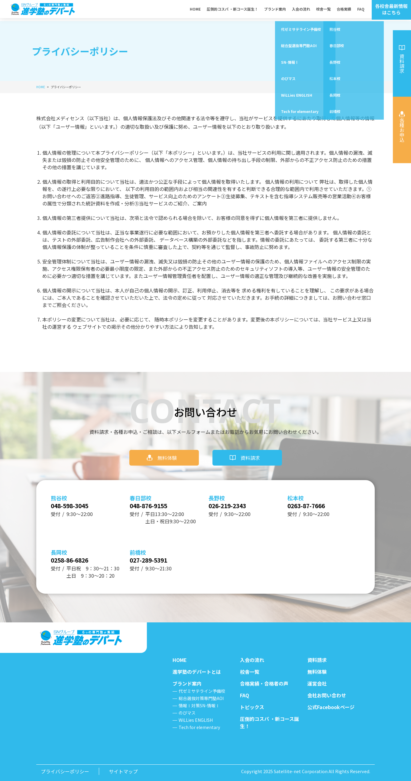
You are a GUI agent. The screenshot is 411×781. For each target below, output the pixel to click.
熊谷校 (59, 491)
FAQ (360, 10)
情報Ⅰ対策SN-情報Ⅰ (199, 705)
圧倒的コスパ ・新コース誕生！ (232, 10)
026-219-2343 (235, 500)
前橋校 (138, 549)
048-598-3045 (78, 500)
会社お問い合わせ (326, 695)
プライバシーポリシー (65, 771)
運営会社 (317, 683)
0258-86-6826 (78, 558)
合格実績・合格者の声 (264, 683)
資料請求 (250, 450)
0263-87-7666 (314, 500)
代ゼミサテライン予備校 (202, 691)
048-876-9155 (156, 500)
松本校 (295, 491)
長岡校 (59, 549)
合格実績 (344, 10)
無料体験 (167, 450)
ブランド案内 (275, 10)
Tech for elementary (199, 727)
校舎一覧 (323, 10)
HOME (195, 10)
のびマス (187, 713)
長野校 (217, 491)
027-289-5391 (156, 558)
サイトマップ (123, 771)
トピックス (252, 707)
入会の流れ (301, 10)
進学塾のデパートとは (197, 671)
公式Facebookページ (330, 707)
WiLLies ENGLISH (196, 720)
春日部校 (140, 491)
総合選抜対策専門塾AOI (201, 698)
